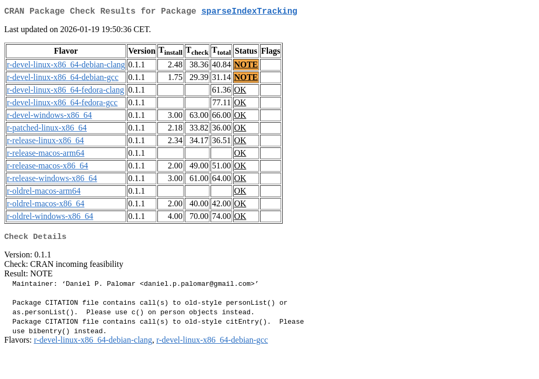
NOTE (246, 66)
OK (240, 91)
